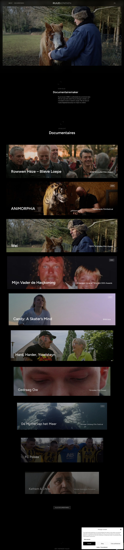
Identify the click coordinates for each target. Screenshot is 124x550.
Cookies (98, 547)
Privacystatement (103, 547)
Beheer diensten (87, 539)
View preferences (115, 543)
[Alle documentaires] (62, 508)
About (10, 3)
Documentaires (19, 3)
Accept (89, 543)
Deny (102, 543)
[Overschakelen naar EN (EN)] (114, 3)
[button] (121, 529)
